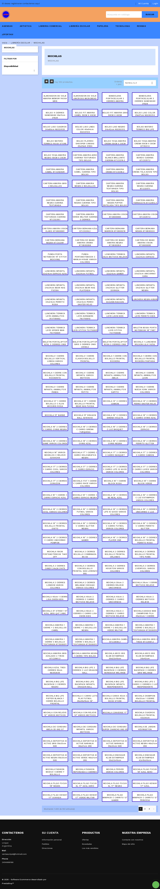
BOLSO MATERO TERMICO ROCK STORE (55, 142)
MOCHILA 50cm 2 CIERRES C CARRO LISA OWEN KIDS (85, 613)
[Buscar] (132, 14)
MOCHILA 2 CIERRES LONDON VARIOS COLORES (55, 585)
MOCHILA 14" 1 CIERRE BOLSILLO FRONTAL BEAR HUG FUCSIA (85, 403)
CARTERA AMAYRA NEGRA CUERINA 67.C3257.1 (145, 186)
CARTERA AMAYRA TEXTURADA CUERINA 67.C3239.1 (55, 217)
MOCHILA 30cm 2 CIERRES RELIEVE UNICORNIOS (115, 585)
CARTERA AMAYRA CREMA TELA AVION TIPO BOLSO (145, 172)
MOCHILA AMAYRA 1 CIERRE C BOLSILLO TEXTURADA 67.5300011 (55, 642)
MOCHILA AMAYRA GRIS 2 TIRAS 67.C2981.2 (145, 640)
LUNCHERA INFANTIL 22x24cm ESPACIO (145, 255)
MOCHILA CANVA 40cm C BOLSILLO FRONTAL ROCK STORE (114, 698)
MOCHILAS (9, 47)
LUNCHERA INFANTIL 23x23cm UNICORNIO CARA (145, 273)
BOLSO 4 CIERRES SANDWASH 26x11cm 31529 (55, 115)
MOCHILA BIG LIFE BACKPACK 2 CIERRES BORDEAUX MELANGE (115, 670)
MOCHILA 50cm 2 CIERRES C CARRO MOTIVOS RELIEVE (115, 613)
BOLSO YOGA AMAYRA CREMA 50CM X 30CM (115, 142)
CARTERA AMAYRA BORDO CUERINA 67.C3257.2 (145, 157)
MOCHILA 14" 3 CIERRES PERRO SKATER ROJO (145, 402)
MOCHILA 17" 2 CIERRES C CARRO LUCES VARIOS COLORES (145, 469)
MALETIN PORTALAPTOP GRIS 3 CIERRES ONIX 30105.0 (85, 344)
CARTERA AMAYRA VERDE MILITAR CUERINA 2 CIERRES (85, 217)
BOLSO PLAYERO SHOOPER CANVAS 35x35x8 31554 (85, 143)
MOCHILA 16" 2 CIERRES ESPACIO (145, 428)
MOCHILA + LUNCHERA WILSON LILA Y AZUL (145, 343)
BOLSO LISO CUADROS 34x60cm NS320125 (55, 128)
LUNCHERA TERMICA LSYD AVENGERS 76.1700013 (85, 316)
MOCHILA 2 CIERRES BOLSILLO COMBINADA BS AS (85, 554)
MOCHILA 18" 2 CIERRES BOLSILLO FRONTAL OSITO (55, 526)
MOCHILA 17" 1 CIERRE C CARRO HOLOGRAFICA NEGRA (85, 455)
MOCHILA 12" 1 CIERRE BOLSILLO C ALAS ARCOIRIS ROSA (55, 403)
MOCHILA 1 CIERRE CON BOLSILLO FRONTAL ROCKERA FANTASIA (145, 358)
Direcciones (47, 848)
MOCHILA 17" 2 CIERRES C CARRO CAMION (145, 453)
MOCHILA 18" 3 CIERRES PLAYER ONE (115, 538)
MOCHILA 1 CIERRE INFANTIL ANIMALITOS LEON (145, 375)
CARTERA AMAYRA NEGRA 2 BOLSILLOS (85, 184)
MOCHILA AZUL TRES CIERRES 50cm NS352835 (55, 670)
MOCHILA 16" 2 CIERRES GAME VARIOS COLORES (55, 442)
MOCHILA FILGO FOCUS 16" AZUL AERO (145, 770)
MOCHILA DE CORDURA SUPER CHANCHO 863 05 (115, 728)
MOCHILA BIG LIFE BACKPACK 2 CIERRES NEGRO (55, 684)
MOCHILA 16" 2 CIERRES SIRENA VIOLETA (115, 416)
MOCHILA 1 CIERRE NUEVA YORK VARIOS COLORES (145, 389)
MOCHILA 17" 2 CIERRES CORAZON (55, 482)
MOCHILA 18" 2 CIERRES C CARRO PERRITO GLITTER (145, 526)
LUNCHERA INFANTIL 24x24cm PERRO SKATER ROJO (85, 302)
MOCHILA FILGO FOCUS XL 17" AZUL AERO (85, 784)
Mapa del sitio (128, 844)
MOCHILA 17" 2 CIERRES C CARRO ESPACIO (85, 467)
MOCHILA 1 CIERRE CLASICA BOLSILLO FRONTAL (85, 358)
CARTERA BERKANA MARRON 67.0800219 (115, 229)
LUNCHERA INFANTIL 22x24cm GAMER (115, 272)
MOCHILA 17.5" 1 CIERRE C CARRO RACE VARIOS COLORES (85, 483)
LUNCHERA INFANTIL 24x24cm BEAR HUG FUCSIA (55, 288)
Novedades (87, 844)
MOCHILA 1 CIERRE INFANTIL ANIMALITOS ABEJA (115, 375)
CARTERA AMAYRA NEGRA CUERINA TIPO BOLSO (85, 203)
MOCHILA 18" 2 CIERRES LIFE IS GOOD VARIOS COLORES (115, 512)
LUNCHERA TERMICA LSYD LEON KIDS (115, 314)
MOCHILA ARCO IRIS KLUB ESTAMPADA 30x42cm (145, 656)
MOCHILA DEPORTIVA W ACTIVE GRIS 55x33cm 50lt (55, 743)
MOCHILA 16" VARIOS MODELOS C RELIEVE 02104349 (55, 455)
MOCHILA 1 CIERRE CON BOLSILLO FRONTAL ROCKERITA (55, 375)
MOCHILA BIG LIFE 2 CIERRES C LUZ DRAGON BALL (85, 670)
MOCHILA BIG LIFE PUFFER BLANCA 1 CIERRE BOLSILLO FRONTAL (55, 700)
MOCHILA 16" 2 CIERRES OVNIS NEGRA (115, 442)
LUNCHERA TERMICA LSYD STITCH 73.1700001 (85, 330)
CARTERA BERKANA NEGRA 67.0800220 (145, 229)
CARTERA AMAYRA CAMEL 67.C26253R (55, 170)
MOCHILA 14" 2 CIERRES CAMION (115, 402)
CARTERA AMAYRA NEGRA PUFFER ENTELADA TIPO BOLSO (115, 203)
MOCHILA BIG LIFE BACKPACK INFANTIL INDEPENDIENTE (115, 684)
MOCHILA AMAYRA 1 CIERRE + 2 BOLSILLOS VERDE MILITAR (115, 627)
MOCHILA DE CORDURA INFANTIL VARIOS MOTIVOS (85, 729)
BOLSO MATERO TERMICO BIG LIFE (145, 128)
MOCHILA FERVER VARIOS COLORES (115, 770)
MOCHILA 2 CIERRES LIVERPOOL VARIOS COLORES (145, 568)
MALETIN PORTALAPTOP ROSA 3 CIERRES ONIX (115, 343)
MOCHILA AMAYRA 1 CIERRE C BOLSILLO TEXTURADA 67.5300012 (85, 642)
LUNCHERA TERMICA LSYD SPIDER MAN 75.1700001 (55, 330)
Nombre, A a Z (140, 83)
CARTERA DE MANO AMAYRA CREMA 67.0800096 (85, 243)
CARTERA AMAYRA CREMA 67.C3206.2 (115, 170)
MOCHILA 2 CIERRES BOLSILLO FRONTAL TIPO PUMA (145, 554)
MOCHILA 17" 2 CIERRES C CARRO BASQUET (115, 453)
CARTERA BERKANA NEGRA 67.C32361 (55, 241)
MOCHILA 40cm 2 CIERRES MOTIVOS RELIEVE (145, 599)
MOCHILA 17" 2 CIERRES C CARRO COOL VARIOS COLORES (55, 469)
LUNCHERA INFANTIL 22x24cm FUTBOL (85, 272)
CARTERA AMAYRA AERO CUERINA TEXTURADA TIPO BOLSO (85, 157)
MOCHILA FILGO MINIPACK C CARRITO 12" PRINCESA (145, 797)
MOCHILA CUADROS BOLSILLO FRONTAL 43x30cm (145, 715)
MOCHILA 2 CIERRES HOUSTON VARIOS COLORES (115, 568)
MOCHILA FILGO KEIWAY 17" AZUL (145, 784)
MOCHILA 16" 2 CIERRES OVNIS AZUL (85, 442)
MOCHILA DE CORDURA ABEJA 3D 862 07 (55, 728)
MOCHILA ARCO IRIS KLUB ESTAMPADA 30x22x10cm (115, 656)
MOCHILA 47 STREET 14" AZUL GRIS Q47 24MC (55, 612)
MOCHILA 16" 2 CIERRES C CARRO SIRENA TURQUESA (85, 429)
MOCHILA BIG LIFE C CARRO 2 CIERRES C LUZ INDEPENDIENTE (145, 684)
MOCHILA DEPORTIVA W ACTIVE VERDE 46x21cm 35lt (85, 757)
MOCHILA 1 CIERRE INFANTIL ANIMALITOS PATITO (85, 389)
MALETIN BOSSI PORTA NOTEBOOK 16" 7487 (145, 328)
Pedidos (45, 844)
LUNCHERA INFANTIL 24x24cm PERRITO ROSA (55, 302)
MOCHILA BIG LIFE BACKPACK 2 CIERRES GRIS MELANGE (145, 670)
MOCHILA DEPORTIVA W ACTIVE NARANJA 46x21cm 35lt (85, 743)
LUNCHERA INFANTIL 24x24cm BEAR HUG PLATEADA (85, 288)
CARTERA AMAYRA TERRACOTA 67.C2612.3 (145, 201)
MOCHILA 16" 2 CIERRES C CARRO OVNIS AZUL (145, 416)
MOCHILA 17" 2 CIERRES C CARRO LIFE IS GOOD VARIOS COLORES (115, 469)
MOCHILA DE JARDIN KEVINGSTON (145, 728)
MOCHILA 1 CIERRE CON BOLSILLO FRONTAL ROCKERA (115, 358)
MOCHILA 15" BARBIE (55, 415)
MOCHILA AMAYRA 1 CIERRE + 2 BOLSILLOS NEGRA (85, 627)
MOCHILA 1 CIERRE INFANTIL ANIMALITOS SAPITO (115, 389)
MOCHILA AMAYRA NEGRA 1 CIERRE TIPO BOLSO (85, 654)
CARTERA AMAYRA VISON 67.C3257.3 (145, 215)
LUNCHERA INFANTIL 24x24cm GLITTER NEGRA (145, 288)
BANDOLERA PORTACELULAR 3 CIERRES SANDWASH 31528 (145, 100)
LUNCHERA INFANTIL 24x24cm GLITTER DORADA (115, 288)
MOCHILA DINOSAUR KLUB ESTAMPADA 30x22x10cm (115, 757)
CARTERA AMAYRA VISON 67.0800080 (114, 215)
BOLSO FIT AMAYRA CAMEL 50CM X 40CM (85, 114)
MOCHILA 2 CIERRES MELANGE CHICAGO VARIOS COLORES (85, 585)
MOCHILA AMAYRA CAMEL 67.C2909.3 (115, 640)
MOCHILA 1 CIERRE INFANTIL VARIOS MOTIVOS (85, 375)
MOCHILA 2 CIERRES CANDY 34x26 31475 (55, 567)
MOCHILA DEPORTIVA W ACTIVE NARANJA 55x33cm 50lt (115, 743)
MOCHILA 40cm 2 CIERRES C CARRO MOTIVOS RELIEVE (85, 599)
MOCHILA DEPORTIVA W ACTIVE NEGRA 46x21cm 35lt (145, 743)
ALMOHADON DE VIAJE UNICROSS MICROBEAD (84, 97)
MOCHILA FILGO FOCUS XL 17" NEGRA (115, 784)
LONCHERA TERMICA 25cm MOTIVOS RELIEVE (115, 255)
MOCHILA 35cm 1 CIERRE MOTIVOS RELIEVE (145, 583)
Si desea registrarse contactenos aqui (21, 3)
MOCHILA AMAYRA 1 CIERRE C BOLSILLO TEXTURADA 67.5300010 (145, 627)
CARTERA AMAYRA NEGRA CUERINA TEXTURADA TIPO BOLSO (115, 187)
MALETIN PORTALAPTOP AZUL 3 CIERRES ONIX (55, 343)
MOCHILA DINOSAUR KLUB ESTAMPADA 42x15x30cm (145, 757)
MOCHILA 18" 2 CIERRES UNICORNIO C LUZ (145, 510)
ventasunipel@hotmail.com (14, 854)
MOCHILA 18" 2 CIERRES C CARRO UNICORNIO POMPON (55, 540)
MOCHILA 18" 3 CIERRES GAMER (85, 538)
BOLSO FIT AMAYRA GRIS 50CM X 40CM (115, 114)
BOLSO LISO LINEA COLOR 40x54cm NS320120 (85, 129)
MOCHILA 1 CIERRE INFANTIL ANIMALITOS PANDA (55, 389)
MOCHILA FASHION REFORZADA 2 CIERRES (85, 770)
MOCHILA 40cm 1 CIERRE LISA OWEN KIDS (55, 598)
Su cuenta (50, 832)
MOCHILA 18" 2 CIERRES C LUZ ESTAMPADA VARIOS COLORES (145, 497)
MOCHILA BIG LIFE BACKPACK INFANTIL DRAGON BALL (85, 684)
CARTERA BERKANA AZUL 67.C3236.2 (85, 229)
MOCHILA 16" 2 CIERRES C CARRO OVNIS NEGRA (55, 428)
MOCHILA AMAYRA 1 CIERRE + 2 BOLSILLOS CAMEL (55, 627)
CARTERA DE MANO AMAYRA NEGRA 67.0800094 (115, 243)
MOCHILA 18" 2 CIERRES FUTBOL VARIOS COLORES (85, 512)
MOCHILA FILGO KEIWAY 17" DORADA (55, 796)
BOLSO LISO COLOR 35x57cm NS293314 (145, 114)
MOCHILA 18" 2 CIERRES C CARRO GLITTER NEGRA (85, 526)
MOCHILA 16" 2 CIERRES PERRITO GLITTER (145, 442)
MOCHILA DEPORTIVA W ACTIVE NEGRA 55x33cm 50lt (55, 757)
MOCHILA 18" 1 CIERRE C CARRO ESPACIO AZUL (55, 496)
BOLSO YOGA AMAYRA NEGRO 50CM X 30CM (55, 156)
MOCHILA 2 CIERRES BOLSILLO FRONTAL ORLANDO (115, 554)
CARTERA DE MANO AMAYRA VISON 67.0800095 (145, 243)
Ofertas (85, 840)
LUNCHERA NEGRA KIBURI (145, 299)
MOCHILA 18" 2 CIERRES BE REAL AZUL (115, 496)
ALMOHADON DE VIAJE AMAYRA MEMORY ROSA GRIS (55, 98)
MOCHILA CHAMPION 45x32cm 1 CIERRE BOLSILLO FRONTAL (145, 698)
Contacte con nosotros (132, 840)
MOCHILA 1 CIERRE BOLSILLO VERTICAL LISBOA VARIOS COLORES (55, 360)
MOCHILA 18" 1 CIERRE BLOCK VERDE (145, 482)
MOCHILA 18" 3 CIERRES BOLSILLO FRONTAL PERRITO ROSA (145, 540)
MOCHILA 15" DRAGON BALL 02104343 (85, 416)
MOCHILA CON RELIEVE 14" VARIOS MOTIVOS (85, 713)
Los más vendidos (90, 848)
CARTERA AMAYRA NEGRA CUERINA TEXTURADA (55, 203)
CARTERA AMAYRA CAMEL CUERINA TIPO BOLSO (85, 172)
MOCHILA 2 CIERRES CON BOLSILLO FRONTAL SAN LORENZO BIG (85, 570)
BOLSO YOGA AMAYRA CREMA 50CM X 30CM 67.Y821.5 (145, 143)
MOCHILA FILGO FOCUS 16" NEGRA (55, 784)
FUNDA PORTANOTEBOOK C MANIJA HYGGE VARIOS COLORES (85, 258)
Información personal (52, 840)
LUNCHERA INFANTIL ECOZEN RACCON (115, 300)
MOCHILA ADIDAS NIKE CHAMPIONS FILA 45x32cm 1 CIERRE (145, 613)
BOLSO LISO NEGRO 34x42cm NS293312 (115, 128)
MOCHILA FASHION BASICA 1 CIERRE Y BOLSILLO (55, 772)
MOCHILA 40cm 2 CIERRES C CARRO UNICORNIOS (115, 599)
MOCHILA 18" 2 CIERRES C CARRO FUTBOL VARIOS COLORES (115, 526)
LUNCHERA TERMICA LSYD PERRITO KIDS (145, 314)
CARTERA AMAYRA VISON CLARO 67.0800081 (54, 229)
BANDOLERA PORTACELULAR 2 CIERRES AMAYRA (115, 98)
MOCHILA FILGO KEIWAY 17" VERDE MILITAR (85, 796)
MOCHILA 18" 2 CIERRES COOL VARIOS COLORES (55, 510)
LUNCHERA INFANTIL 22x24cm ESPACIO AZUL (55, 272)
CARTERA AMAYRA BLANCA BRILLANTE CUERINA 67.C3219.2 (115, 157)
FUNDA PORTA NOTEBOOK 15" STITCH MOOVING (55, 257)
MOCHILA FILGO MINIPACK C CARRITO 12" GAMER (115, 797)
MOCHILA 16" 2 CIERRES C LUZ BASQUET (115, 428)
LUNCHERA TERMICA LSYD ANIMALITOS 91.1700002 (55, 316)
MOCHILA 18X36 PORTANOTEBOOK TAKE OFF (55, 554)
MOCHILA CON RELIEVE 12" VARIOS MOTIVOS (55, 713)
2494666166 (7, 862)
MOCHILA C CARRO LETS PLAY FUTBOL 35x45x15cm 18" (85, 698)
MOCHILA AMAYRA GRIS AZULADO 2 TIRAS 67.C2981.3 (55, 656)
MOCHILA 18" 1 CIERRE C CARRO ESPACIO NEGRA (85, 496)
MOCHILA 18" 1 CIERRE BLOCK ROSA (115, 482)
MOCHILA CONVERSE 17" (115, 712)
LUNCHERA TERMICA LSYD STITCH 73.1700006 (115, 330)
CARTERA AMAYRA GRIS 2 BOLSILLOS (55, 184)
